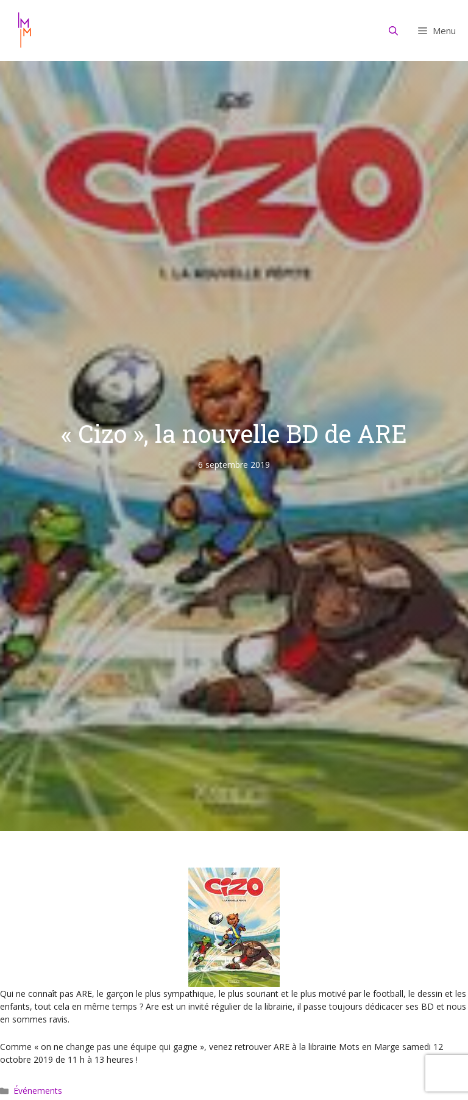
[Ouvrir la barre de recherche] (393, 30)
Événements (37, 1090)
